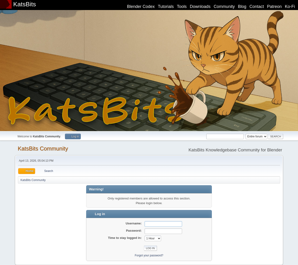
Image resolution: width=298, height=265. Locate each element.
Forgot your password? (149, 255)
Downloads (200, 6)
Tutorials (166, 6)
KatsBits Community (43, 148)
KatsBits (24, 4)
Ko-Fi (290, 6)
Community (224, 6)
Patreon (274, 6)
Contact (257, 6)
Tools (182, 6)
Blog (242, 6)
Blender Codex (141, 6)
